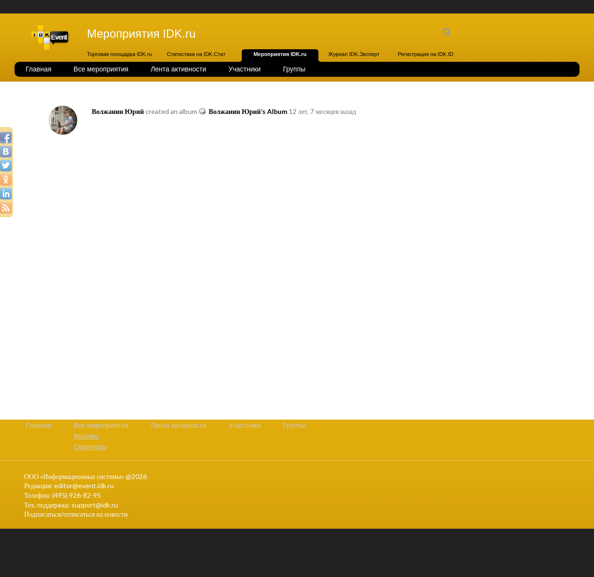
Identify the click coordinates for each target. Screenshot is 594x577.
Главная (38, 69)
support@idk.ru (94, 505)
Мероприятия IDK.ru (280, 54)
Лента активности (178, 69)
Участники (244, 69)
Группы (294, 69)
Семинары (90, 446)
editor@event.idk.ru (84, 485)
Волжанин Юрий (118, 111)
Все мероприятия (100, 69)
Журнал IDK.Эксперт (354, 54)
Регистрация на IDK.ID (425, 54)
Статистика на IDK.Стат (196, 54)
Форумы (86, 436)
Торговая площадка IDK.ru (119, 54)
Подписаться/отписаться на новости (75, 514)
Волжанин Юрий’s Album (248, 111)
